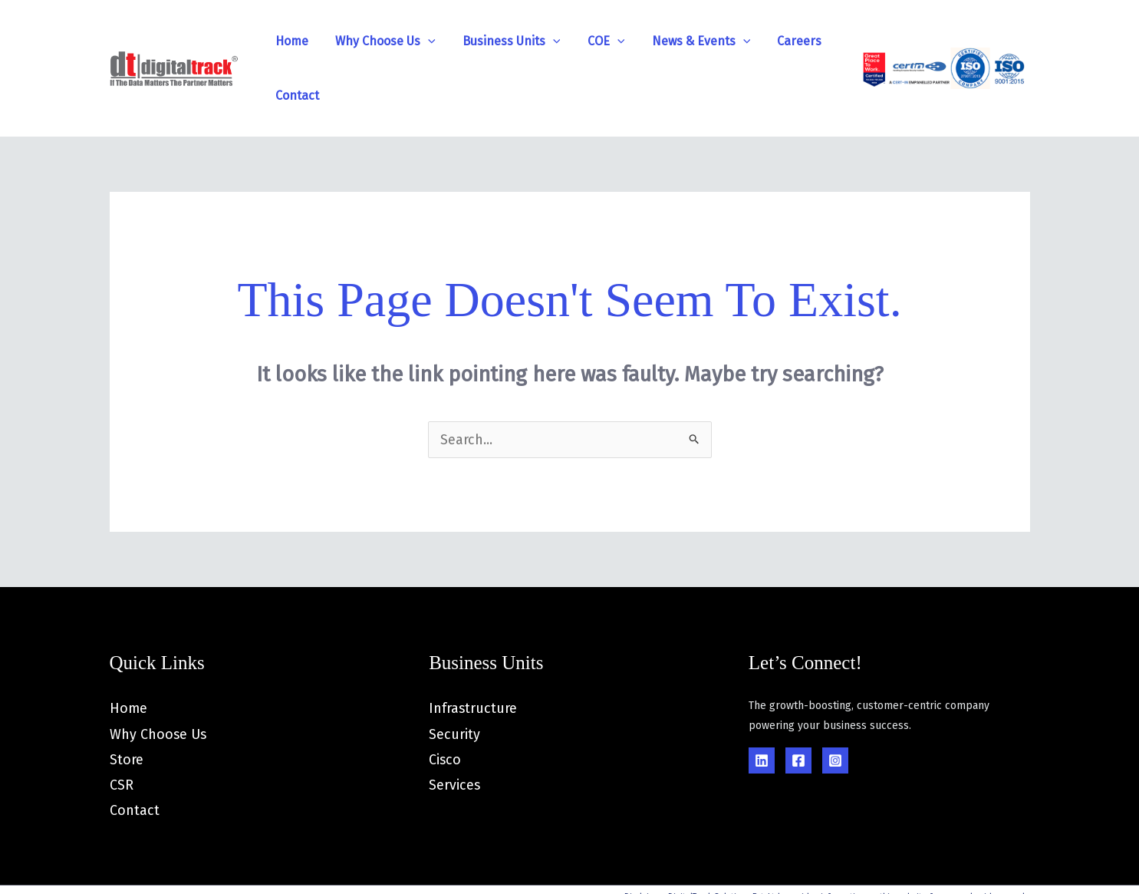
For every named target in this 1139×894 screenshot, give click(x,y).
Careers (736, 41)
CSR (121, 731)
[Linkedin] (762, 706)
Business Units (481, 41)
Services (455, 731)
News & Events (648, 41)
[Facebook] (798, 706)
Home (283, 41)
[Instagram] (835, 706)
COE (565, 41)
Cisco (445, 705)
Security (454, 679)
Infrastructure (473, 653)
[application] (408, 41)
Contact (796, 41)
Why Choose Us (366, 41)
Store (126, 705)
